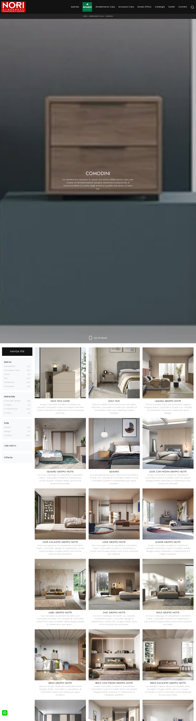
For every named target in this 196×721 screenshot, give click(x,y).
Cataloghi (160, 6)
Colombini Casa (11, 370)
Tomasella (9, 386)
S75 (5, 378)
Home (85, 16)
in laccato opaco (12, 400)
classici (7, 427)
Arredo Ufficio (144, 6)
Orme (7, 374)
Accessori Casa (126, 6)
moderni (8, 435)
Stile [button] (6, 423)
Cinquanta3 (9, 366)
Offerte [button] (8, 457)
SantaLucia (9, 382)
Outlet (171, 6)
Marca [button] (7, 362)
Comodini (109, 16)
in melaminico (11, 408)
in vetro (7, 413)
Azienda (75, 6)
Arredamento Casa (105, 6)
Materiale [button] (9, 396)
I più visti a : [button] (10, 445)
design (7, 431)
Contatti (182, 6)
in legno (8, 405)
